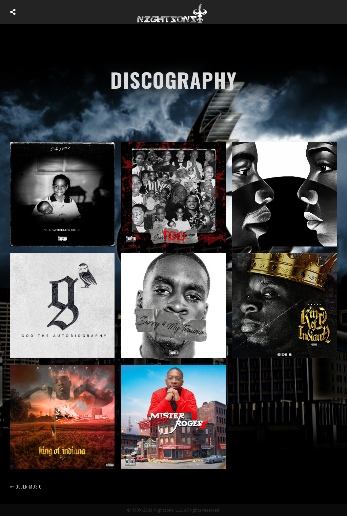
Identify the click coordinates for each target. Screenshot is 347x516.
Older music (26, 486)
